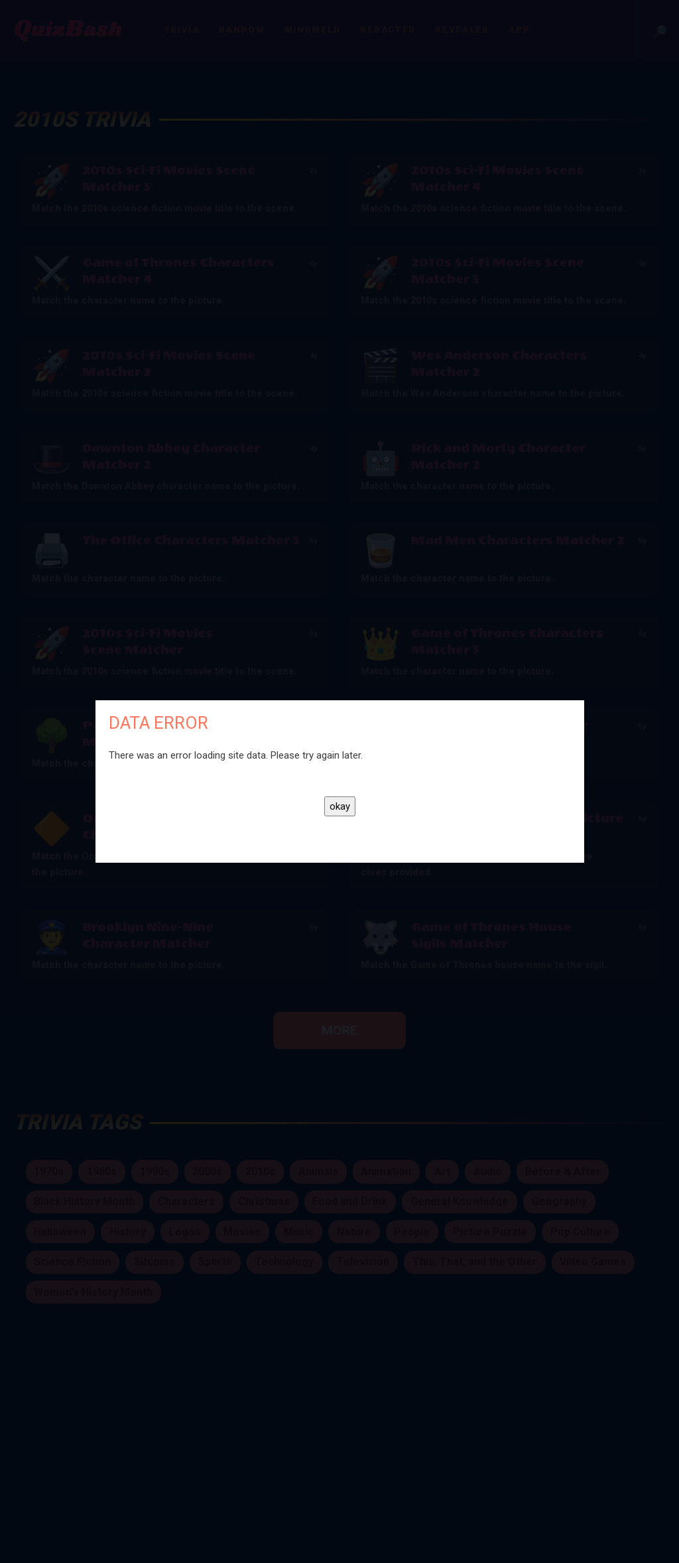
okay (340, 806)
